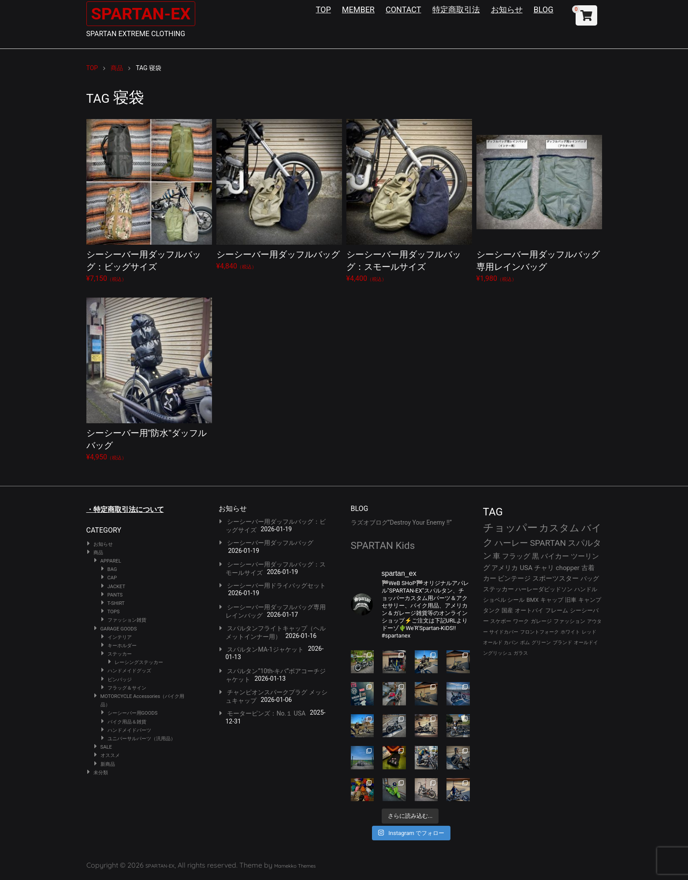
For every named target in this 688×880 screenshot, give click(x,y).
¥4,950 (149, 379)
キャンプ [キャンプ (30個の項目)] (589, 600)
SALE (106, 747)
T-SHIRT (116, 603)
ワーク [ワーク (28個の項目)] (521, 621)
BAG (112, 569)
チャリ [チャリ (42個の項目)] (544, 568)
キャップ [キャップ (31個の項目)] (551, 600)
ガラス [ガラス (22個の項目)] (520, 653)
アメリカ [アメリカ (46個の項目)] (504, 568)
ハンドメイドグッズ (129, 671)
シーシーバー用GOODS (133, 713)
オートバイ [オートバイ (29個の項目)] (529, 610)
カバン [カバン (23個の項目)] (511, 642)
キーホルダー (122, 646)
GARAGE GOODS (118, 629)
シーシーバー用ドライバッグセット (276, 585)
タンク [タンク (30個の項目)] (491, 610)
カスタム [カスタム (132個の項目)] (559, 527)
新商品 (107, 764)
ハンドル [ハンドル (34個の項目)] (585, 589)
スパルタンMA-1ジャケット (265, 649)
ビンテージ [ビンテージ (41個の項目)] (514, 578)
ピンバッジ (120, 679)
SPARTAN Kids (383, 545)
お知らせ (507, 9)
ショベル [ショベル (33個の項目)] (494, 600)
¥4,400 (409, 201)
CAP (112, 578)
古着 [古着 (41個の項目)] (588, 568)
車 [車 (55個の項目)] (496, 556)
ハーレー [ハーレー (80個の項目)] (511, 543)
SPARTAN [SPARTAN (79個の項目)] (548, 543)
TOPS (114, 612)
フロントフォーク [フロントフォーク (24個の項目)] (539, 632)
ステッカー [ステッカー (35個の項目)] (498, 589)
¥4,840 (279, 194)
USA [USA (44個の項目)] (526, 568)
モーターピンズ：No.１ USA (266, 713)
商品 (98, 553)
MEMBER (358, 9)
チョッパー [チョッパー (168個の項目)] (510, 528)
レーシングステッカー (139, 662)
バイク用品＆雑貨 (127, 722)
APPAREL (110, 561)
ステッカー (120, 654)
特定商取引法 (456, 9)
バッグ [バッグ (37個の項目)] (589, 578)
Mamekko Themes (295, 866)
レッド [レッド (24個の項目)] (589, 632)
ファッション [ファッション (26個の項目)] (569, 621)
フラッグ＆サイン (127, 688)
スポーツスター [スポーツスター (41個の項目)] (555, 578)
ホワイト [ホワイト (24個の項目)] (570, 632)
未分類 (100, 773)
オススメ (110, 755)
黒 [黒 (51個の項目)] (535, 556)
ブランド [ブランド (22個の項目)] (562, 642)
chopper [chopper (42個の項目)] (568, 568)
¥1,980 (539, 201)
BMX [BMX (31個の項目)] (532, 600)
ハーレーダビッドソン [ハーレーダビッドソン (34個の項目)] (544, 589)
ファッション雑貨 (127, 620)
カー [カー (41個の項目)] (489, 578)
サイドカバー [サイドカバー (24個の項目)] (503, 632)
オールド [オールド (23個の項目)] (492, 642)
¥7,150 (149, 201)
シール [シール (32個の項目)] (515, 600)
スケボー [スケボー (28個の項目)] (500, 621)
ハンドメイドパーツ (129, 730)
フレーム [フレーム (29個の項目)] (556, 610)
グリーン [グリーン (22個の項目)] (541, 642)
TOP (323, 9)
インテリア (120, 637)
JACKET (117, 586)
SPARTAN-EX (144, 13)
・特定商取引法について (125, 509)
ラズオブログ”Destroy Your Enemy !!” (401, 522)
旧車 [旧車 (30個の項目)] (570, 600)
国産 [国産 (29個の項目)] (507, 610)
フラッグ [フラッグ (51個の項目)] (516, 556)
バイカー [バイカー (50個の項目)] (555, 556)
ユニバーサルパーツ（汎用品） (141, 739)
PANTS (115, 595)
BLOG (544, 9)
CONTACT (403, 9)
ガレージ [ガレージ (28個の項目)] (541, 621)
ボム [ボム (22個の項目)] (525, 642)
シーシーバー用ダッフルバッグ (270, 542)
